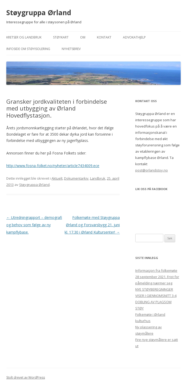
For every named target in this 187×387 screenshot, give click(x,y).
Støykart (61, 37)
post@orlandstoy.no (151, 170)
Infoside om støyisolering (28, 49)
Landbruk (97, 178)
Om (82, 37)
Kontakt (104, 37)
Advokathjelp (134, 37)
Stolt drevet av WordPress (25, 377)
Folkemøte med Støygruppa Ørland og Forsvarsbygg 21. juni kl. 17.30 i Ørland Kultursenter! (92, 225)
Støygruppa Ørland (38, 12)
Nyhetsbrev (71, 49)
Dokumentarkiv (76, 178)
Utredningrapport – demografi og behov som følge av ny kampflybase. (34, 225)
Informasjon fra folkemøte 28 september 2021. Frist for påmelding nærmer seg (157, 276)
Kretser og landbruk (23, 37)
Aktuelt (57, 178)
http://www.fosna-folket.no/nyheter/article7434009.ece (52, 165)
